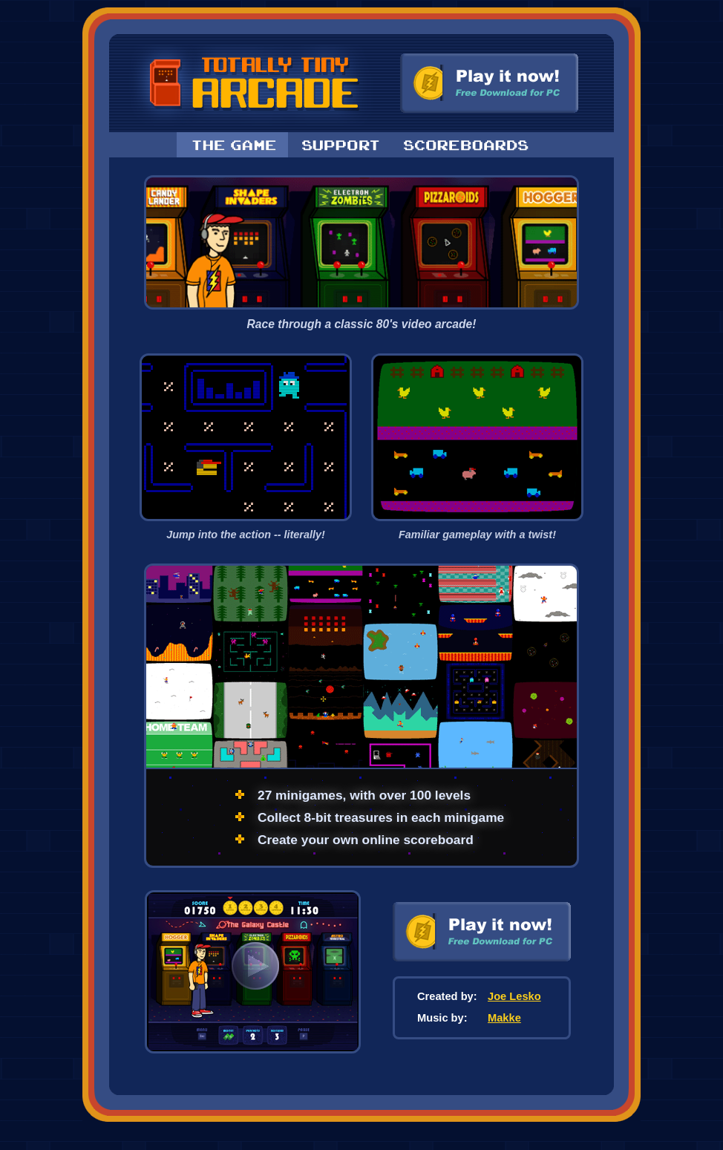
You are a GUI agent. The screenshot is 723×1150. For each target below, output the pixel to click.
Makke (504, 1018)
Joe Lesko (514, 996)
